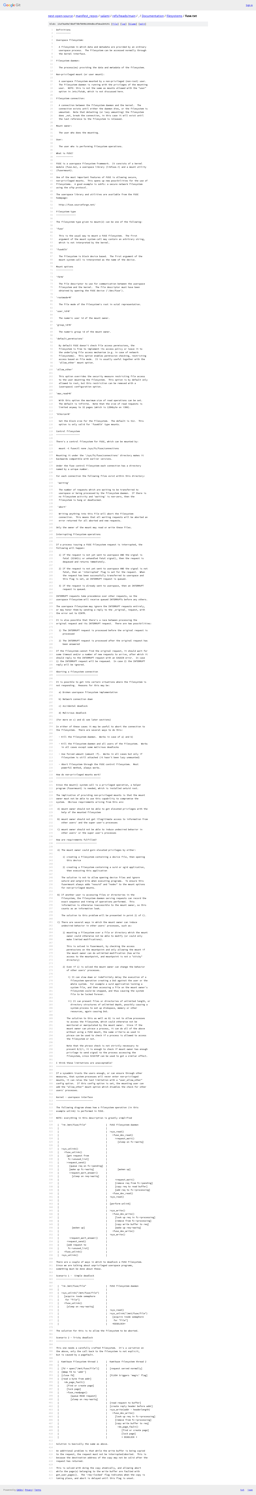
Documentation (153, 16)
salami (105, 16)
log (123, 24)
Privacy (28, 1489)
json (250, 1489)
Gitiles (19, 1489)
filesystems (174, 16)
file (115, 24)
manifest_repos (87, 16)
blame (132, 24)
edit (142, 24)
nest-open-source (60, 16)
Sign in (249, 5)
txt (242, 1489)
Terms (37, 1489)
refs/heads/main (124, 16)
